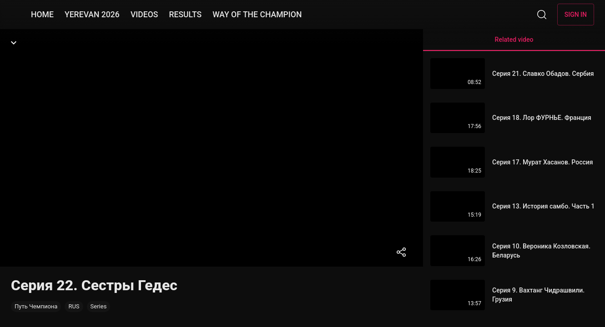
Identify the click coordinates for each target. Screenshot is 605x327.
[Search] (542, 14)
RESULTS (185, 14)
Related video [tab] (514, 43)
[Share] (401, 252)
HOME (42, 14)
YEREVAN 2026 (92, 14)
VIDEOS (144, 14)
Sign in (576, 14)
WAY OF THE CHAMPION (257, 14)
